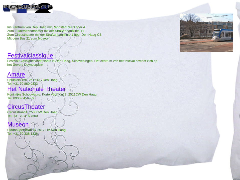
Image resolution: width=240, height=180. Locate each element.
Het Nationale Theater (36, 89)
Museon (18, 124)
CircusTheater (26, 106)
